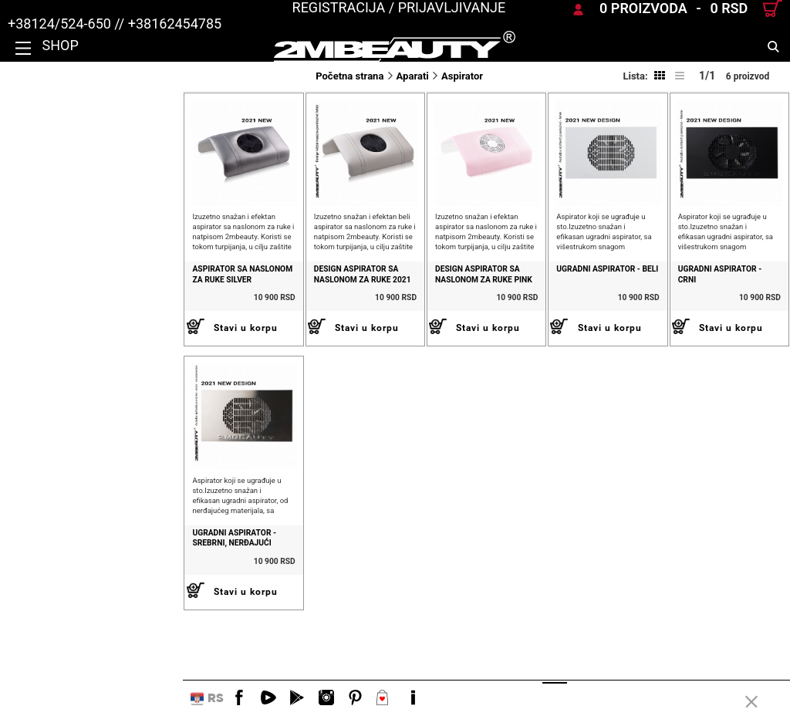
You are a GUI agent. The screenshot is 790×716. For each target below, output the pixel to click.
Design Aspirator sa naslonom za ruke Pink (390, 311)
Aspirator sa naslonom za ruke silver (76, 311)
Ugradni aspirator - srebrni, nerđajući (69, 611)
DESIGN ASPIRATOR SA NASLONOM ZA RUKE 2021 (232, 311)
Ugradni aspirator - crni (693, 306)
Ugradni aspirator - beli (534, 306)
